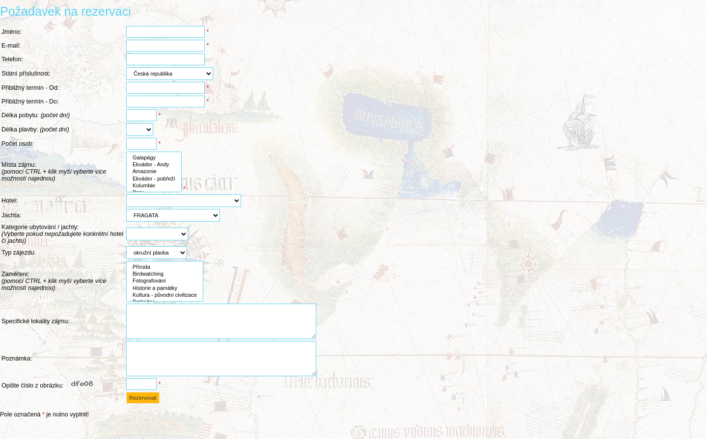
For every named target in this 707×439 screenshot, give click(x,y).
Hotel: (9, 200)
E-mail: (11, 45)
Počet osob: (17, 143)
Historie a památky (165, 288)
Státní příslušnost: (26, 73)
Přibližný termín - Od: (30, 87)
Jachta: (11, 215)
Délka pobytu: (35, 115)
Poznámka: (16, 369)
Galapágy (154, 158)
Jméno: (11, 31)
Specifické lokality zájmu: (35, 324)
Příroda (165, 267)
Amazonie (154, 171)
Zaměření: (54, 281)
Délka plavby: (35, 129)
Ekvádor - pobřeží (154, 179)
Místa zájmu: (54, 171)
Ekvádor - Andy (154, 164)
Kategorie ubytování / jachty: (62, 234)
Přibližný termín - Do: (29, 101)
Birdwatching (165, 274)
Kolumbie (154, 185)
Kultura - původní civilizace (165, 295)
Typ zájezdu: (18, 252)
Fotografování (165, 281)
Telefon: (12, 59)
